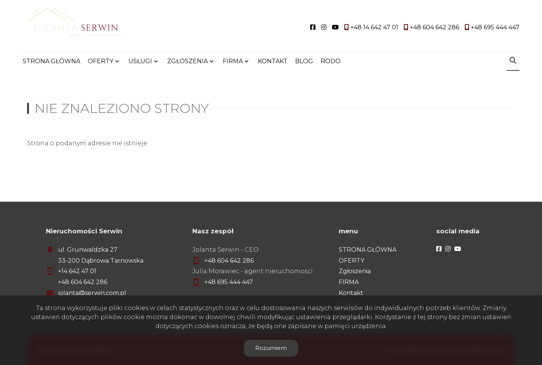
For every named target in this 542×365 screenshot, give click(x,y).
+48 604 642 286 (82, 282)
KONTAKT (273, 61)
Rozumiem (271, 347)
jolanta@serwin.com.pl (92, 293)
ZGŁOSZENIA (187, 61)
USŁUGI (140, 61)
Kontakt (351, 293)
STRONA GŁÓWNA (51, 61)
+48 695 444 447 (228, 282)
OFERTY (100, 61)
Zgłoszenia (355, 271)
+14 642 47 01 (77, 271)
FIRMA (233, 61)
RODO (331, 61)
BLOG (304, 61)
